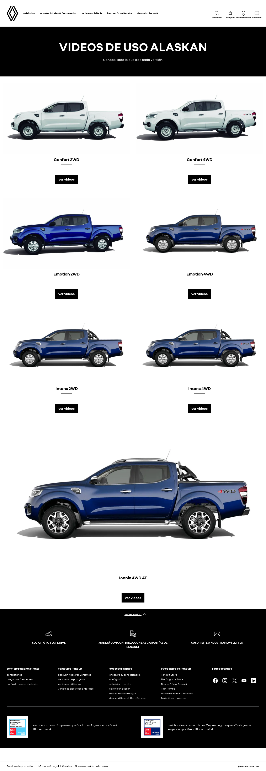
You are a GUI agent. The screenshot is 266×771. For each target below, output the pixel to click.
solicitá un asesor (119, 688)
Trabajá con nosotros (173, 698)
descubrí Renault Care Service (127, 698)
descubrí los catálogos (122, 693)
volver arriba (133, 614)
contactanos (14, 674)
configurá (115, 679)
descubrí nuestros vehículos (74, 674)
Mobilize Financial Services (177, 693)
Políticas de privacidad (20, 766)
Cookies (67, 766)
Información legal (48, 766)
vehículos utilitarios (69, 684)
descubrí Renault (147, 13)
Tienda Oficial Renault (174, 684)
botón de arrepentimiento (22, 684)
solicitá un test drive (121, 684)
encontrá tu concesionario (124, 674)
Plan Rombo (168, 688)
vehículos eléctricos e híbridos (76, 688)
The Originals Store (172, 679)
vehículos (29, 13)
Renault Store (169, 674)
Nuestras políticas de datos (91, 766)
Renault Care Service (119, 13)
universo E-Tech (92, 13)
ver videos (66, 179)
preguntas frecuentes (20, 679)
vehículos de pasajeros (71, 679)
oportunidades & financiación (58, 13)
